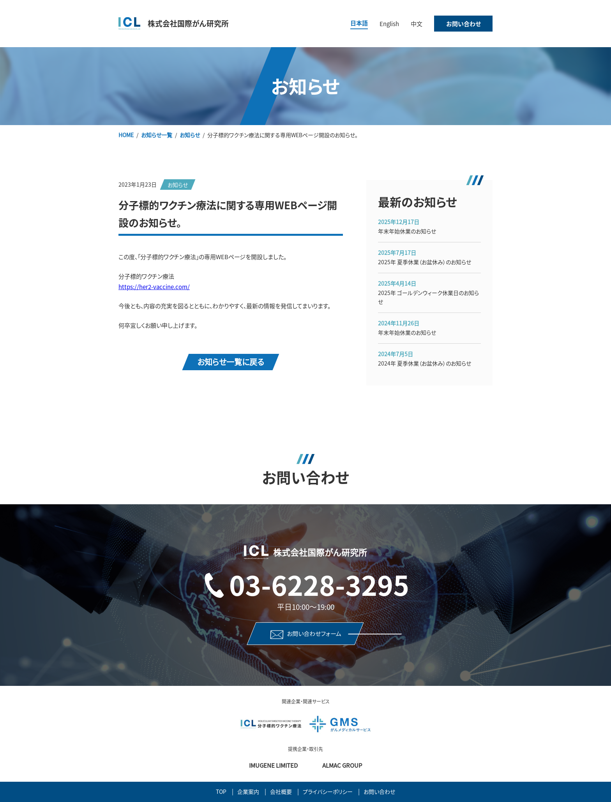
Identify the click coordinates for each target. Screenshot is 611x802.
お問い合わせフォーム (314, 633)
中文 (416, 23)
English (389, 23)
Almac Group (342, 765)
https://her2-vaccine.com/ (154, 287)
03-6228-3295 (319, 584)
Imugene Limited (273, 765)
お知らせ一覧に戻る (230, 361)
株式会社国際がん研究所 (188, 23)
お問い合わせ (463, 23)
